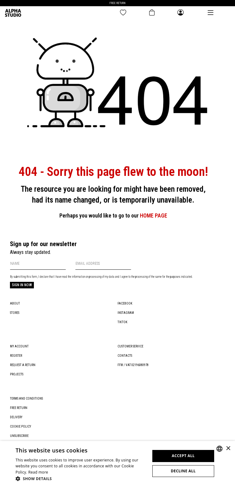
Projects (16, 374)
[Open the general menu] (180, 12)
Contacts (125, 355)
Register (16, 355)
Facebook (125, 303)
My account (19, 346)
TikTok (122, 322)
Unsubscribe (19, 436)
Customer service (130, 346)
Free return (18, 408)
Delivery (16, 417)
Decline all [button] (183, 471)
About (15, 303)
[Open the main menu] (210, 12)
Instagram (126, 312)
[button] (81, 478)
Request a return (22, 365)
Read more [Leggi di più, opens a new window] (38, 472)
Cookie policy (20, 426)
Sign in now (22, 285)
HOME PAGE (153, 215)
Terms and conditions (26, 398)
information (78, 276)
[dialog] (117, 463)
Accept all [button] (183, 455)
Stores (14, 312)
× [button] (228, 448)
